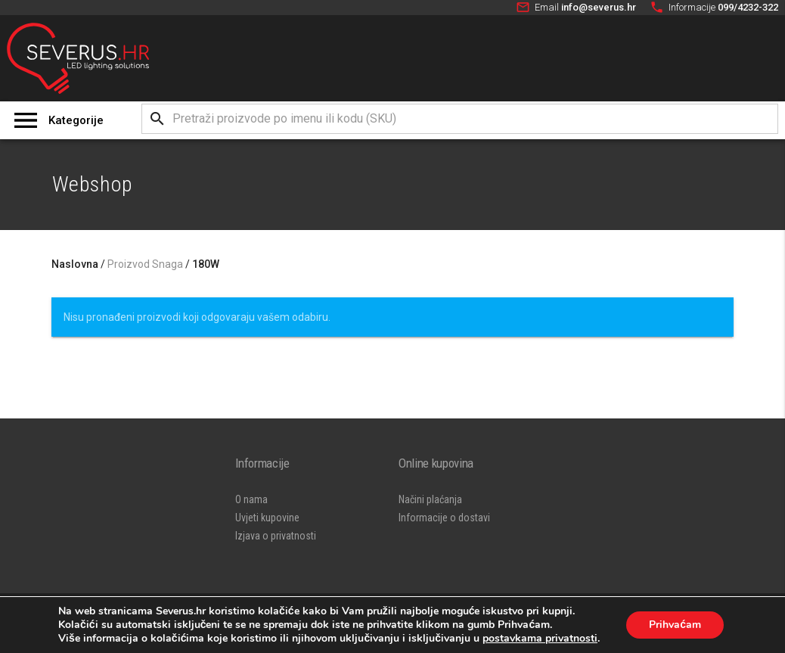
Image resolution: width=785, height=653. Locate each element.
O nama (251, 499)
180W (205, 264)
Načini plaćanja (430, 499)
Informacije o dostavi (444, 518)
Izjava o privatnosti (275, 536)
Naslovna (74, 264)
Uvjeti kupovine (267, 518)
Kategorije (76, 120)
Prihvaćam (675, 624)
